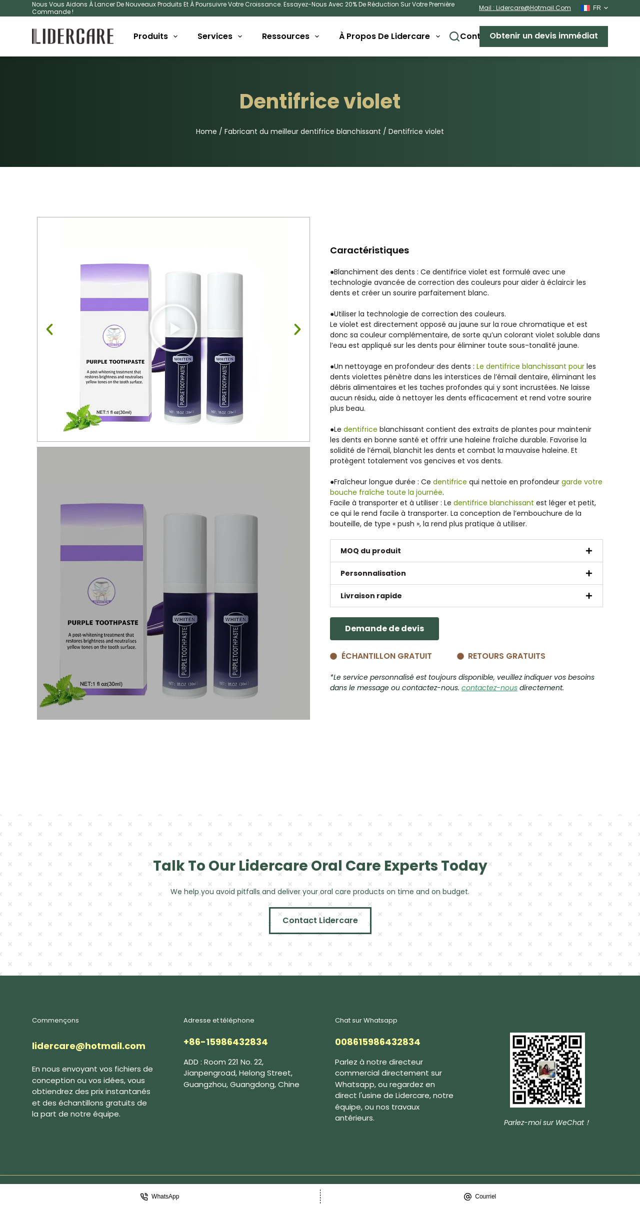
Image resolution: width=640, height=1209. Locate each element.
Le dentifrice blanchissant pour (530, 366)
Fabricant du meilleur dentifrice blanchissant (302, 131)
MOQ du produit (370, 551)
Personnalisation (373, 573)
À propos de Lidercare (391, 36)
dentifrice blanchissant (494, 503)
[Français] (594, 7)
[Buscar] (455, 36)
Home (206, 131)
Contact (477, 36)
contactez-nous (490, 688)
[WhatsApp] (160, 1197)
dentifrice (361, 429)
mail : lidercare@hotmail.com (525, 7)
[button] (49, 329)
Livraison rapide (371, 596)
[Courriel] (480, 1197)
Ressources (292, 36)
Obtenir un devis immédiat (544, 35)
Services (222, 36)
